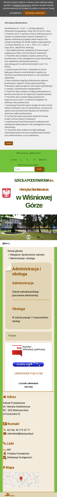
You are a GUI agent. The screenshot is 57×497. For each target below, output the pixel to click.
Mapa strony (35, 153)
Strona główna (22, 153)
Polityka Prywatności (16, 453)
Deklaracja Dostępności (17, 457)
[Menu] (28, 243)
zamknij (9, 143)
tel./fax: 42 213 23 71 (16, 430)
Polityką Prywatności (22, 5)
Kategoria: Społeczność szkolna (27, 254)
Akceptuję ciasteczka (34, 13)
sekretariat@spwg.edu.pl (18, 433)
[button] (4, 227)
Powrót (12, 335)
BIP (7, 449)
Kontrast (43, 160)
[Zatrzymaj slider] (28, 237)
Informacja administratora (28, 165)
